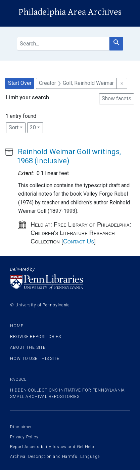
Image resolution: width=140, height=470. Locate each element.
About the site (28, 347)
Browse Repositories (35, 336)
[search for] (63, 44)
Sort (13, 127)
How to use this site (34, 358)
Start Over (20, 83)
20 (36, 127)
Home (17, 326)
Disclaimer (21, 427)
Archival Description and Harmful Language (55, 456)
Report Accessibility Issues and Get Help (52, 446)
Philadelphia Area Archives (70, 12)
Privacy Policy (24, 437)
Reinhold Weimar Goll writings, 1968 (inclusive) (69, 156)
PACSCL (18, 379)
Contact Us (78, 241)
